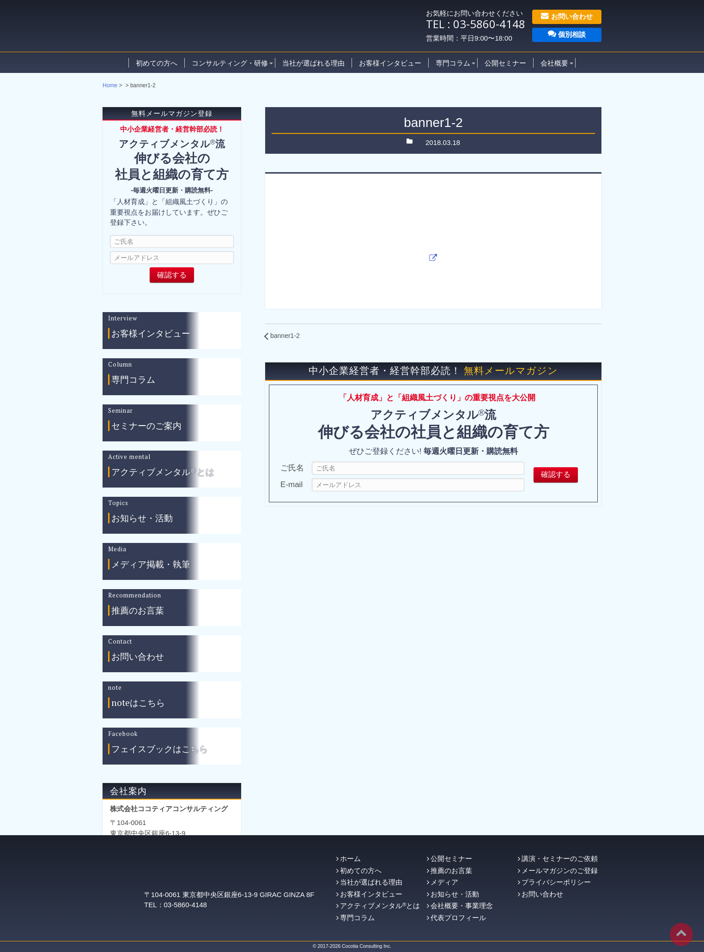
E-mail (291, 484)
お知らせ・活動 (142, 518)
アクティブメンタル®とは (162, 472)
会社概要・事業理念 (462, 906)
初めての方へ (156, 62)
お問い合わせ (566, 16)
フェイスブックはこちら (159, 749)
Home (110, 85)
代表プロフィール (458, 918)
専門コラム (453, 62)
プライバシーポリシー (556, 882)
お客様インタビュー (390, 62)
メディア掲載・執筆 (150, 564)
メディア (444, 882)
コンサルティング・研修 (230, 62)
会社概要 (554, 62)
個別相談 (567, 34)
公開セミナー (505, 62)
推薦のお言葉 (137, 610)
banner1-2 (285, 335)
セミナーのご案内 (146, 426)
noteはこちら (138, 703)
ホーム (350, 858)
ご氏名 (292, 468)
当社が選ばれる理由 (313, 62)
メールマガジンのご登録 (560, 870)
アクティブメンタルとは (380, 906)
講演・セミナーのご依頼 (560, 858)
